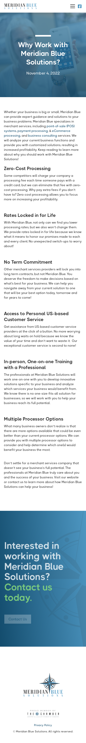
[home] (20, 6)
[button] (72, 6)
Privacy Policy (43, 725)
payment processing (33, 131)
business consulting (42, 135)
